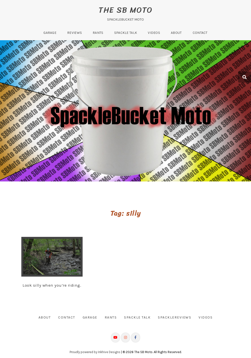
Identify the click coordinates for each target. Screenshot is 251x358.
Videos (154, 33)
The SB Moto (125, 10)
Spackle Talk (125, 33)
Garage (49, 33)
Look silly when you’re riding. (52, 285)
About (176, 33)
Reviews (74, 33)
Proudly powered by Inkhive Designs (95, 352)
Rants (98, 33)
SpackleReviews (174, 317)
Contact (200, 33)
